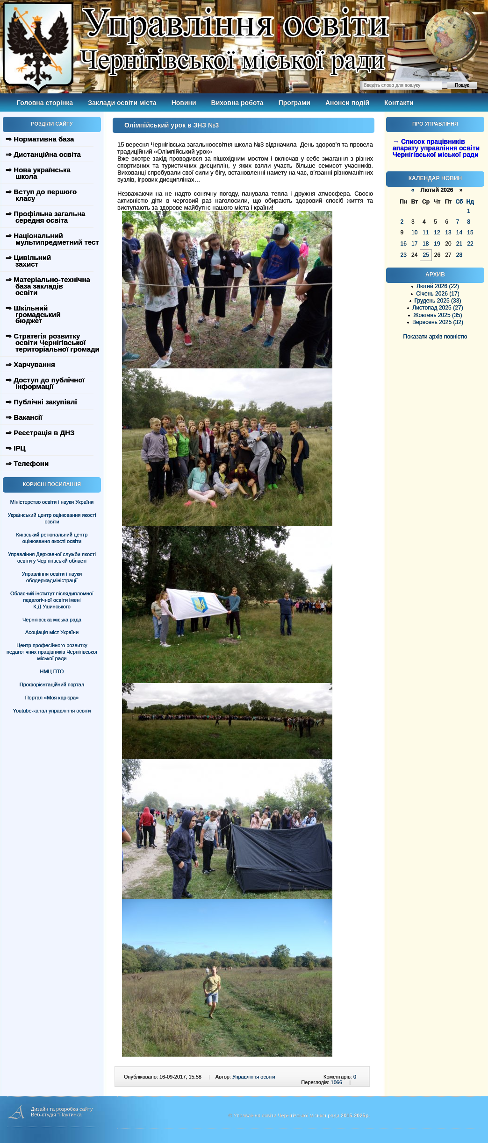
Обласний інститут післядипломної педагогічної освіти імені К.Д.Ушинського (51, 600)
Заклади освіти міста (122, 102)
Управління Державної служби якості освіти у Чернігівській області (52, 557)
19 (437, 243)
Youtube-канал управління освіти (52, 710)
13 (448, 232)
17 (414, 243)
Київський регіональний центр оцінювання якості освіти (52, 538)
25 (426, 255)
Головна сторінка (45, 102)
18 (426, 243)
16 (404, 243)
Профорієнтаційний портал (52, 684)
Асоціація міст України (52, 632)
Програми (294, 102)
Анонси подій (347, 102)
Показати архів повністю (435, 336)
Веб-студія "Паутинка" (57, 1114)
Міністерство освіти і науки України (51, 502)
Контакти (399, 102)
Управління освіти (253, 1077)
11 (426, 232)
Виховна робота (237, 102)
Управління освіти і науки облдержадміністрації (52, 577)
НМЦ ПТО (52, 671)
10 (414, 232)
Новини (184, 102)
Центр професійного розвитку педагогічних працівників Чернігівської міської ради (52, 651)
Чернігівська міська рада (51, 619)
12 (437, 232)
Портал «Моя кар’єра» (52, 697)
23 (404, 255)
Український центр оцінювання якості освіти (52, 518)
